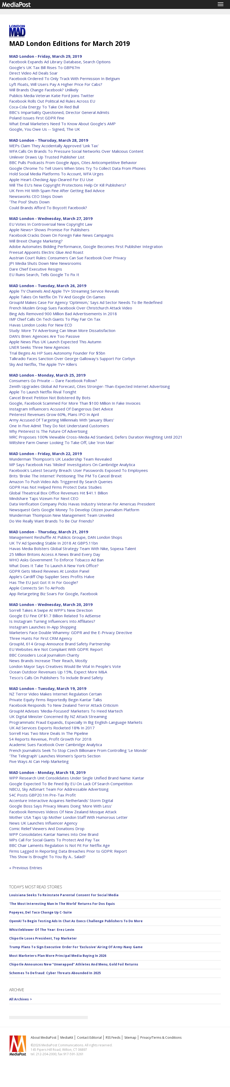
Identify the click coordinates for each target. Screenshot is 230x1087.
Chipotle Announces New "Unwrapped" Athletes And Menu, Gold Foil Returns (73, 964)
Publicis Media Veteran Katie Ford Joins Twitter (51, 95)
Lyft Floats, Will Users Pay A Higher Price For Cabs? (55, 84)
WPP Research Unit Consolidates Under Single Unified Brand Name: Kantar (76, 777)
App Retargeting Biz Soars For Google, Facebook (53, 593)
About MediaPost (43, 1037)
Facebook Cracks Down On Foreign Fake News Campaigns (61, 235)
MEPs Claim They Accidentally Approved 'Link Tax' (54, 145)
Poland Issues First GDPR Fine (36, 117)
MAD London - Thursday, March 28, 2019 (48, 140)
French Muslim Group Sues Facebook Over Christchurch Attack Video (70, 307)
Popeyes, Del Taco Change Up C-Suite (40, 912)
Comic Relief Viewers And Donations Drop (46, 828)
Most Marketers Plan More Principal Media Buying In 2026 (57, 955)
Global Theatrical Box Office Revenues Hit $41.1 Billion (58, 492)
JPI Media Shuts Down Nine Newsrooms (45, 263)
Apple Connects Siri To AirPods (37, 587)
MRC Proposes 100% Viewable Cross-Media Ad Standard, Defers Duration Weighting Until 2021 (96, 437)
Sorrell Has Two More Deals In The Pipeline (48, 733)
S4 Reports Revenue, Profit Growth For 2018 (50, 739)
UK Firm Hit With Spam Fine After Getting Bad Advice (57, 190)
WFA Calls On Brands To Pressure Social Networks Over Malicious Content (76, 151)
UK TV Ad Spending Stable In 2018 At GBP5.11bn (53, 543)
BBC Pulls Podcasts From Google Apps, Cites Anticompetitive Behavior (73, 162)
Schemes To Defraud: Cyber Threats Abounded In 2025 (55, 973)
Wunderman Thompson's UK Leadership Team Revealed (60, 459)
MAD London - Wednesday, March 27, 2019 (51, 218)
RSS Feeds (113, 1037)
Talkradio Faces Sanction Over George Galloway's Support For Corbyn (72, 358)
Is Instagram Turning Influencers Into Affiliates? (52, 621)
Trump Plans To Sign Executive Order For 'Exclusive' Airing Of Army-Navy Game (76, 947)
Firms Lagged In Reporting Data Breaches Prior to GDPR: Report (68, 851)
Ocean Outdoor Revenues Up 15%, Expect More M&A (58, 671)
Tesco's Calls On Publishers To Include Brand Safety (56, 677)
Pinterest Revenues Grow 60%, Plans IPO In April (54, 414)
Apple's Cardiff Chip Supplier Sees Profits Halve (51, 576)
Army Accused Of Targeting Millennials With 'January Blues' (61, 420)
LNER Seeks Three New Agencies (39, 347)
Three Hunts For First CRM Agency (40, 638)
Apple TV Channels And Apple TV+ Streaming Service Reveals (64, 291)
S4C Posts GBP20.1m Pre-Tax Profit (42, 795)
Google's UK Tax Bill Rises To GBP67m (44, 67)
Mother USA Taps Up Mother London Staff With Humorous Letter (68, 817)
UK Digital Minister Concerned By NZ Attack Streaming (58, 716)
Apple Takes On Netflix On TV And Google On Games (57, 296)
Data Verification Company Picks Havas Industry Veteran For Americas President (82, 503)
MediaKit (66, 1037)
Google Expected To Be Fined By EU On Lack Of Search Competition (70, 783)
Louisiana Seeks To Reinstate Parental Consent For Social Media (64, 895)
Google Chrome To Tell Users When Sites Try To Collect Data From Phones (77, 168)
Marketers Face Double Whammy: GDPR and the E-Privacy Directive (70, 632)
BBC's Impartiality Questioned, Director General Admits (59, 112)
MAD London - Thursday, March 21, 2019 (48, 531)
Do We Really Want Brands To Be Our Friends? (51, 521)
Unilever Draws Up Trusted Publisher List (46, 157)
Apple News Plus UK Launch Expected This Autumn (55, 341)
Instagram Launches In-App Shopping (42, 627)
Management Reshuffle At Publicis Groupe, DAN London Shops (65, 537)
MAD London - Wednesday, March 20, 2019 (51, 604)
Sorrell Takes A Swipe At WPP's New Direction (51, 610)
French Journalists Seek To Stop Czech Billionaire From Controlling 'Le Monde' (78, 750)
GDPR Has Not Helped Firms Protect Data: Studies (55, 487)
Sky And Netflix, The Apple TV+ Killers (43, 364)
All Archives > (20, 999)
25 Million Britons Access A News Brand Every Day (54, 554)
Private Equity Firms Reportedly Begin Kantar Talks (55, 699)
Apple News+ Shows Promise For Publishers (49, 229)
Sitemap (130, 1037)
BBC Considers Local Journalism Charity (44, 655)
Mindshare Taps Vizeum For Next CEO (43, 498)
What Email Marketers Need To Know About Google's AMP (62, 123)
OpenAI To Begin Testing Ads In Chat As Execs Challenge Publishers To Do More (76, 921)
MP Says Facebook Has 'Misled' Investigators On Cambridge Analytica (72, 464)
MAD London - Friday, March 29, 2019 (45, 56)
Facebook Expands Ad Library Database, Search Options (60, 61)
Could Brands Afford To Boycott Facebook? (48, 207)
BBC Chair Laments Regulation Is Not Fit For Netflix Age (59, 845)
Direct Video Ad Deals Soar (33, 73)
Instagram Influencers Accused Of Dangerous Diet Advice (61, 408)
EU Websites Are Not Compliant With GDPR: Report (56, 649)
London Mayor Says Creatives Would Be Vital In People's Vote (65, 666)
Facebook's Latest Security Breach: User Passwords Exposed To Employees (78, 470)
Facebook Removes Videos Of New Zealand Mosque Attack (62, 811)
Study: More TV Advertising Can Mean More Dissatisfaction (62, 330)
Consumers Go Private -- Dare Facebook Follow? (53, 380)
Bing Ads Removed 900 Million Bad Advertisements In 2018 (63, 313)
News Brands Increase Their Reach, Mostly (48, 660)
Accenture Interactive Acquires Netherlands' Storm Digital (61, 800)
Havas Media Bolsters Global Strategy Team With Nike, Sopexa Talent (72, 548)
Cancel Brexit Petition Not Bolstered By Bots (49, 397)
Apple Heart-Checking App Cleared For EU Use (51, 179)
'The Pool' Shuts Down (29, 201)
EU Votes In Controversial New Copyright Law (50, 224)
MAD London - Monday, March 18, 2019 (47, 772)
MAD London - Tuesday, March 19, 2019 (47, 688)
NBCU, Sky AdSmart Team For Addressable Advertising (59, 789)
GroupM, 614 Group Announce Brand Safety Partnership (59, 643)
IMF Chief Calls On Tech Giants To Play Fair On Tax (54, 319)
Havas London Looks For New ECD (40, 325)
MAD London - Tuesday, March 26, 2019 (47, 285)
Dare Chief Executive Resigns (35, 269)
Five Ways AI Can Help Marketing (39, 761)
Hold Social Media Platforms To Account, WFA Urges (56, 173)
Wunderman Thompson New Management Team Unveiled (61, 515)
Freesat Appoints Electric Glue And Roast (46, 252)
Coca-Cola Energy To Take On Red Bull (44, 106)
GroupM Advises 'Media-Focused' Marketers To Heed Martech (66, 711)
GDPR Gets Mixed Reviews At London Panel (49, 571)
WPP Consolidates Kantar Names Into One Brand (53, 834)
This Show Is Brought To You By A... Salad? (47, 856)
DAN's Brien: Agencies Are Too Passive (44, 336)
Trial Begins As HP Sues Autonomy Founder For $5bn (57, 353)
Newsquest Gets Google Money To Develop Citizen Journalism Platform (74, 509)
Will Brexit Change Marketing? (36, 241)
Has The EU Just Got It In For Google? (43, 582)
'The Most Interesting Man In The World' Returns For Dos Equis (62, 903)
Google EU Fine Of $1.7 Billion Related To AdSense (55, 615)
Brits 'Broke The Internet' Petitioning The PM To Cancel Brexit (65, 475)
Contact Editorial (89, 1037)
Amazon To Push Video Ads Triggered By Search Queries (61, 481)
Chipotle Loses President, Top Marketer (43, 938)
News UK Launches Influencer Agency (43, 823)
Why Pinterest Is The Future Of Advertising (48, 431)
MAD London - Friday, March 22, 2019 (45, 453)
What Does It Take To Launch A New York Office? (54, 565)
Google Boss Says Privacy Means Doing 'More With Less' (60, 806)
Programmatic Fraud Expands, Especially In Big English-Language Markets (75, 722)
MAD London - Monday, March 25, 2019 (47, 375)
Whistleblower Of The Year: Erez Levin (41, 929)
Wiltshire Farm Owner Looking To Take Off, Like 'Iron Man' (61, 442)
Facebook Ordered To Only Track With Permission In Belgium (64, 78)
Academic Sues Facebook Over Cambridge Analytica (55, 744)
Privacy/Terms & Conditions (160, 1037)
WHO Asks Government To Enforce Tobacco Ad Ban (56, 559)
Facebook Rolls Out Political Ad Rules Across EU (52, 101)
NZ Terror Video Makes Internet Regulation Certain (55, 693)
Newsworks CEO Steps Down (36, 196)
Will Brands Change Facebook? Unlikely (43, 89)
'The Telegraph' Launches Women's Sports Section (54, 755)
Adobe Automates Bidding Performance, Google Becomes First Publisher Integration (86, 246)
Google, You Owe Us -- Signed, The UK (44, 129)
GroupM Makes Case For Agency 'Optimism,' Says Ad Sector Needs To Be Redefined (85, 302)
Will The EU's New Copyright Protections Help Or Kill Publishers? (67, 185)
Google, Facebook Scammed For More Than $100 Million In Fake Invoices (75, 403)
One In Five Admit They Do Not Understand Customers (59, 425)
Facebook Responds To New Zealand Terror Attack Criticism (63, 705)
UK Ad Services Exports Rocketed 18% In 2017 (52, 727)
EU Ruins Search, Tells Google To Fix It (44, 274)
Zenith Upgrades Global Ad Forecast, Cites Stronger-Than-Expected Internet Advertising (89, 386)
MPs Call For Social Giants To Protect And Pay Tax (54, 839)
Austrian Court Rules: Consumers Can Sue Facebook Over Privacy (67, 257)
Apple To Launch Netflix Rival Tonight (42, 391)
